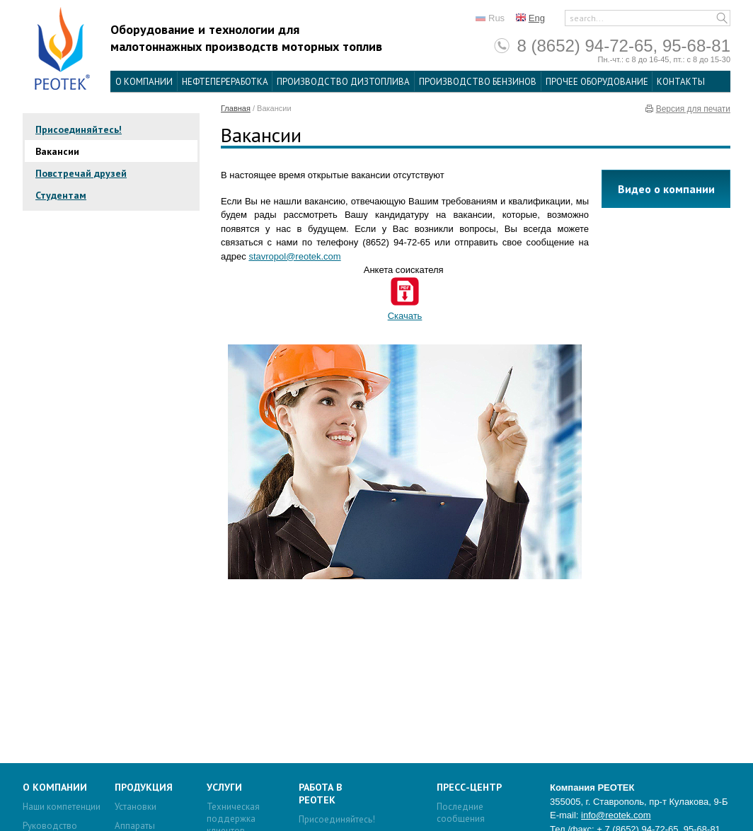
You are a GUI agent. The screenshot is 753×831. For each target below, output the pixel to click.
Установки (135, 807)
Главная (236, 108)
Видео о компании (666, 189)
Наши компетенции (61, 807)
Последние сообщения (461, 813)
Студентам (60, 195)
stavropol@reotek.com (294, 256)
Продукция (144, 787)
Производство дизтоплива (343, 82)
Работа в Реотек (320, 793)
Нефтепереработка (225, 82)
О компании (144, 82)
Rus (496, 18)
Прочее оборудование (597, 82)
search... (587, 18)
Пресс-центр (469, 787)
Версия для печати (693, 109)
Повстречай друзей (81, 173)
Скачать (405, 315)
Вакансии (57, 151)
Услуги (224, 787)
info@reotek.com (615, 815)
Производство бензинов (477, 82)
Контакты (681, 82)
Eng (537, 18)
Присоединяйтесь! (78, 129)
